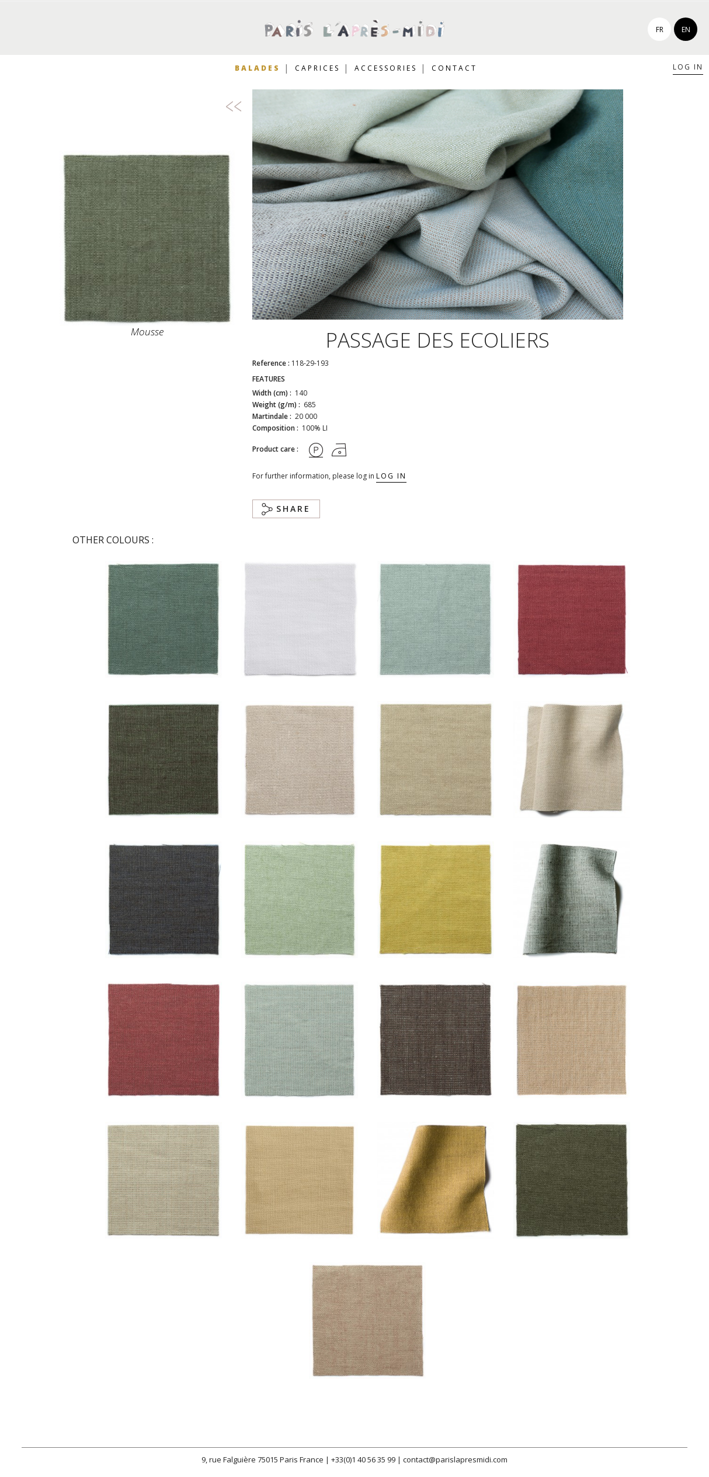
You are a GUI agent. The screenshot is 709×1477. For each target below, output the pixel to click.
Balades (257, 68)
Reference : (271, 363)
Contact (454, 68)
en (686, 29)
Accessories (385, 68)
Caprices (317, 68)
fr (659, 29)
